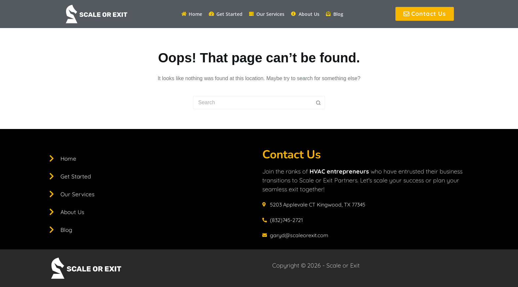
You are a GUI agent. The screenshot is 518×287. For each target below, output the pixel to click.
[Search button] (318, 102)
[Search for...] (252, 102)
